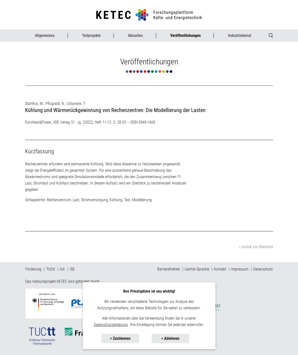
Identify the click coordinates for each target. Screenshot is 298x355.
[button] (271, 35)
